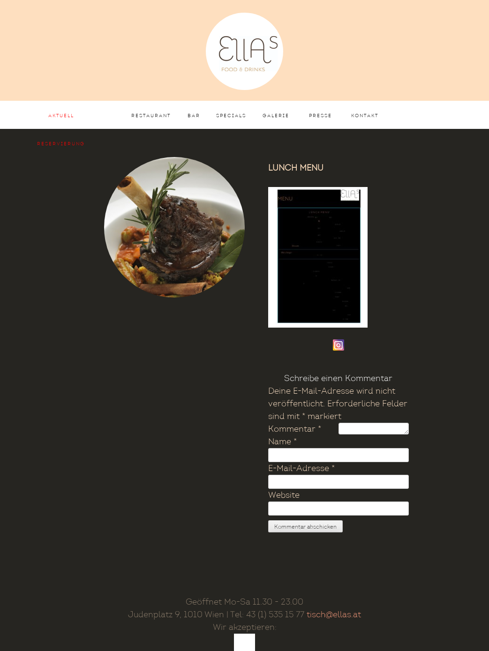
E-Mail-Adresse (301, 468)
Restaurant (151, 116)
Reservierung (61, 144)
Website (284, 495)
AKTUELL (61, 116)
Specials (231, 116)
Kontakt (364, 116)
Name (282, 442)
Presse (320, 116)
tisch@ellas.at (334, 615)
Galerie (276, 116)
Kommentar (294, 429)
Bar (194, 116)
